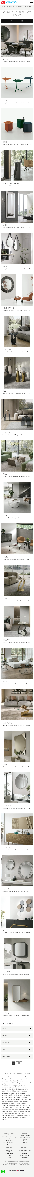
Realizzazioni (9, 1154)
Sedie (25, 1142)
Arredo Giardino (25, 1155)
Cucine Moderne (25, 1135)
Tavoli (25, 1141)
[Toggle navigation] (31, 3)
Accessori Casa (11, 6)
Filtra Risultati (17, 21)
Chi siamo (9, 1150)
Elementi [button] (5, 1035)
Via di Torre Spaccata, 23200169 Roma (9, 1138)
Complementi (20, 6)
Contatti (9, 1157)
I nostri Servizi (9, 1152)
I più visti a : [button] (6, 1056)
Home (3, 6)
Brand (9, 1155)
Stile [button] (3, 1049)
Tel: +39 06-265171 (9, 1142)
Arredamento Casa (25, 1150)
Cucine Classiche (25, 1137)
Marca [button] (4, 1029)
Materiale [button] (5, 1042)
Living (25, 1139)
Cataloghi (25, 1157)
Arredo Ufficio (25, 1154)
